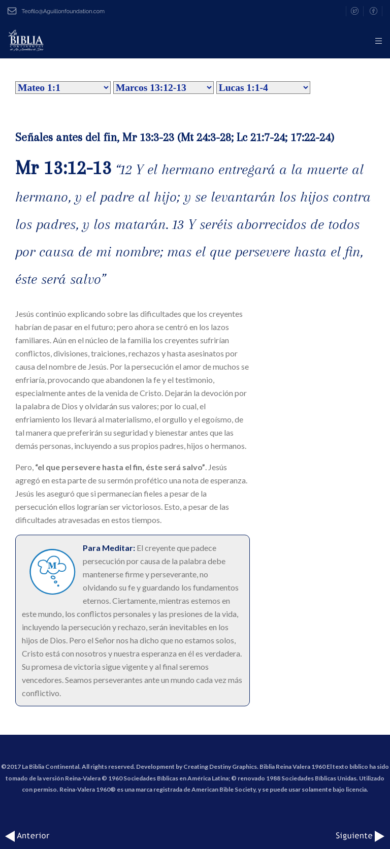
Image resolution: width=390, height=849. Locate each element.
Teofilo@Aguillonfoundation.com (56, 11)
